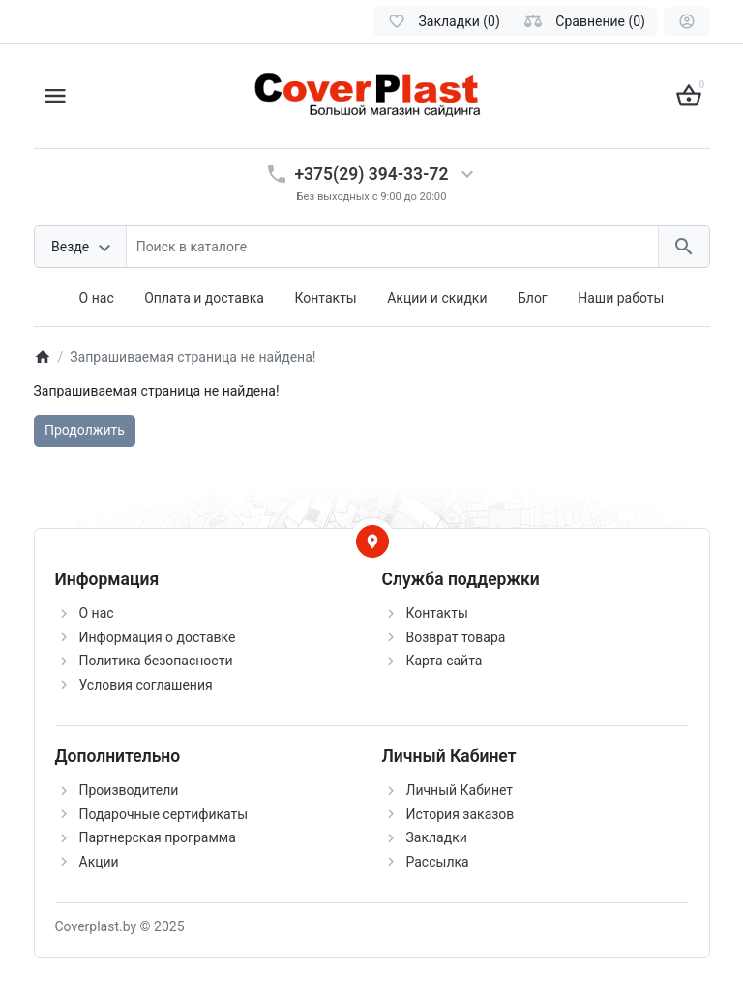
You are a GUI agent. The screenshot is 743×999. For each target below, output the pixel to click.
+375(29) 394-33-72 (372, 174)
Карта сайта (444, 660)
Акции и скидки (437, 298)
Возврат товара (456, 637)
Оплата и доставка (204, 298)
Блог (533, 298)
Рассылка (437, 861)
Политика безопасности (156, 660)
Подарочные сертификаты (164, 814)
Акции (99, 861)
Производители (129, 790)
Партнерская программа (157, 837)
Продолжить (85, 430)
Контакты (325, 298)
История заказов (460, 814)
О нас (96, 298)
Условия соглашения (146, 684)
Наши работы (621, 298)
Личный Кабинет (460, 790)
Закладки (436, 837)
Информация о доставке (157, 637)
